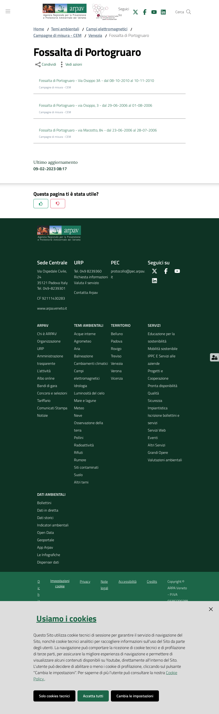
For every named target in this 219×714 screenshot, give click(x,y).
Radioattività (84, 445)
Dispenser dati (48, 562)
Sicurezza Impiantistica (157, 404)
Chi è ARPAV (47, 333)
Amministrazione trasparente (50, 359)
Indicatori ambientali (52, 525)
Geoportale (45, 540)
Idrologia (80, 385)
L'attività (44, 371)
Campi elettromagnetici (106, 29)
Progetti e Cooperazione (158, 374)
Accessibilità (127, 581)
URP (40, 348)
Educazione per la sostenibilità (161, 337)
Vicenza (117, 378)
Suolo (78, 474)
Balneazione (83, 356)
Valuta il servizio (86, 282)
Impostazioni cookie (59, 583)
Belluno (117, 333)
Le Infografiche (48, 554)
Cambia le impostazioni (134, 696)
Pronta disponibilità (162, 385)
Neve (78, 415)
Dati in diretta (47, 510)
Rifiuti (78, 452)
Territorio (121, 325)
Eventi (153, 437)
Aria (77, 348)
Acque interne (85, 333)
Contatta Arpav (86, 292)
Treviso (116, 356)
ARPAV (42, 325)
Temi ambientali (65, 29)
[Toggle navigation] (8, 11)
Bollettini (44, 503)
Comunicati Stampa (52, 408)
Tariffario (43, 400)
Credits (152, 581)
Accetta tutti (93, 696)
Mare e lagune (85, 400)
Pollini (78, 437)
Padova (116, 341)
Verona (116, 371)
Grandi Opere (158, 452)
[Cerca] (188, 12)
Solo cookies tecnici (54, 696)
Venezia (95, 35)
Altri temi (81, 482)
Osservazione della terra (88, 426)
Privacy (85, 581)
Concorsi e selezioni (52, 393)
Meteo (79, 408)
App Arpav (45, 547)
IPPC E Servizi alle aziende (161, 359)
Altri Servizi (156, 445)
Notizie (42, 415)
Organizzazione (49, 341)
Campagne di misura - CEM (57, 35)
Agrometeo (82, 341)
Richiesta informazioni (91, 277)
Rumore (80, 460)
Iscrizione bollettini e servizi (163, 419)
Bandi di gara (47, 385)
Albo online (46, 378)
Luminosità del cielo (89, 393)
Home (38, 29)
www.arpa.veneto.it (52, 308)
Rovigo (116, 348)
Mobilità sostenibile (162, 348)
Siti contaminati (86, 467)
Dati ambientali (51, 494)
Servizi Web (157, 430)
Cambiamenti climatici (91, 363)
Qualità (153, 393)
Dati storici (45, 517)
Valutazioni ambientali (165, 460)
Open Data (45, 532)
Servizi (154, 325)
